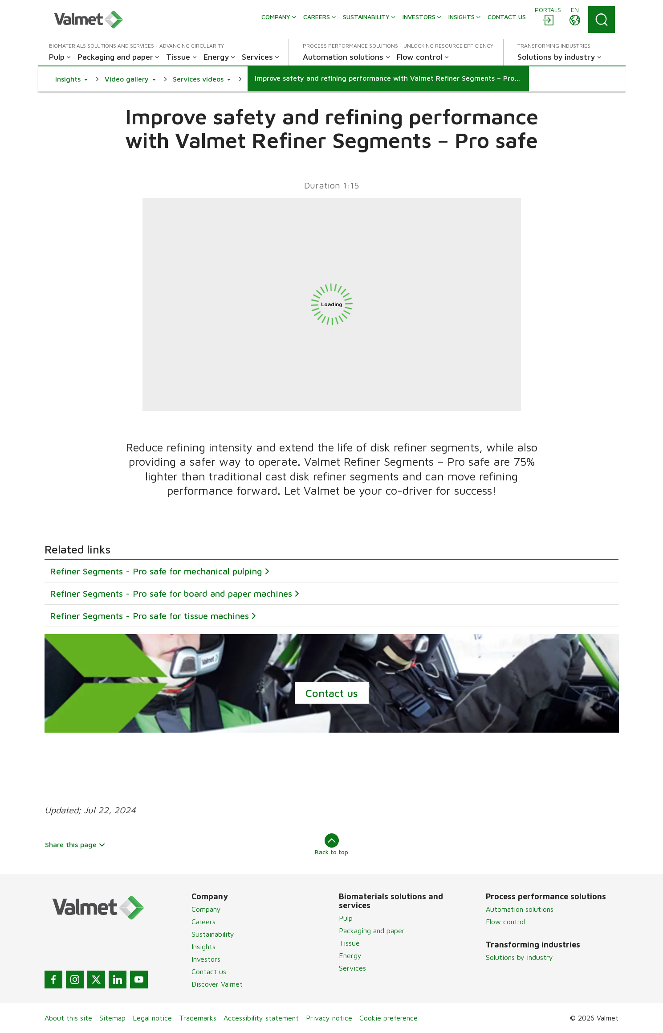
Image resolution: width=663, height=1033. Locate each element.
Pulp (346, 918)
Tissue (349, 943)
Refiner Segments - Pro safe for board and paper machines (171, 593)
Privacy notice (329, 1018)
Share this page (75, 844)
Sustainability (212, 934)
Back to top (331, 844)
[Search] (601, 19)
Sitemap (112, 1018)
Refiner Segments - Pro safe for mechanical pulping (156, 571)
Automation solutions (519, 909)
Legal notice (152, 1018)
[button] (71, 78)
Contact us (331, 693)
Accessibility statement (261, 1018)
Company (206, 909)
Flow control (505, 922)
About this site (68, 1018)
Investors (205, 959)
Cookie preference (388, 1018)
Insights (203, 947)
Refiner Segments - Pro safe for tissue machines (149, 616)
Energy (350, 955)
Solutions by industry (519, 957)
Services (352, 968)
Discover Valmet (217, 984)
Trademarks (197, 1018)
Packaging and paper (372, 930)
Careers (203, 922)
